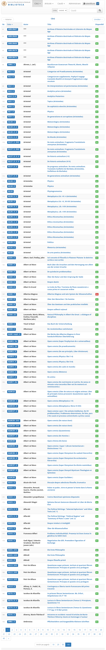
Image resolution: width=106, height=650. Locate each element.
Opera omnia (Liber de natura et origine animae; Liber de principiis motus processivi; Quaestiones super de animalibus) (69, 391)
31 (57, 631)
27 (36, 631)
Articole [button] (49, 3)
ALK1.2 (11, 557)
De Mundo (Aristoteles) (56, 136)
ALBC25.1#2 (13, 423)
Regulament (78, 647)
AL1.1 (11, 71)
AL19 (10, 190)
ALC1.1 (11, 479)
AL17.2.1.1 (13, 155)
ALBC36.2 (12, 455)
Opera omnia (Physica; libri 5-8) (60, 359)
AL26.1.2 (12, 221)
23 (14, 631)
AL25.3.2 (12, 210)
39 (100, 631)
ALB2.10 (12, 307)
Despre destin (53, 280)
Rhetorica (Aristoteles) (56, 246)
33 (68, 631)
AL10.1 (11, 121)
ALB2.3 (11, 270)
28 (41, 631)
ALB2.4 (11, 275)
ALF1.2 (11, 520)
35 (79, 631)
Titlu (49, 24)
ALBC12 (11, 389)
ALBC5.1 (12, 364)
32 (62, 631)
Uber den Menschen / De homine (60, 297)
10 (48, 626)
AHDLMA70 (12, 50)
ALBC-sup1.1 (14, 332)
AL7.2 (11, 111)
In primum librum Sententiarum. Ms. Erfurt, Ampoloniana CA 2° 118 (65, 591)
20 (101, 626)
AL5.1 (11, 101)
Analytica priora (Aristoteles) (59, 91)
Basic (101, 647)
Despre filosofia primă (56, 557)
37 (89, 631)
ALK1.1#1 (12, 547)
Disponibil (99, 24)
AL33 (10, 251)
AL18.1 (11, 180)
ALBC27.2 (12, 433)
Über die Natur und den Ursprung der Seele (65, 275)
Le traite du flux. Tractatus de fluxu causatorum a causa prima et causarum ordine (67, 286)
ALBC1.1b (12, 344)
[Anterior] (3, 626)
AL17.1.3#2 (13, 148)
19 (96, 626)
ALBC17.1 (12, 408)
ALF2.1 (11, 530)
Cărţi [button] (37, 3)
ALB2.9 (11, 302)
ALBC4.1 (12, 354)
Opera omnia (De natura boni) (59, 418)
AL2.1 (11, 86)
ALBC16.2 (12, 403)
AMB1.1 (11, 618)
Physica (50, 111)
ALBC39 (11, 474)
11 (53, 626)
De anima (51, 374)
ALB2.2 (11, 263)
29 (46, 631)
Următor (98, 19)
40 (4, 635)
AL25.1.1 (12, 195)
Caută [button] (61, 3)
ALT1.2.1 (12, 597)
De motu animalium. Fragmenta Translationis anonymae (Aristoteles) (66, 142)
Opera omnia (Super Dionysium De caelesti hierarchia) (69, 450)
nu (97, 292)
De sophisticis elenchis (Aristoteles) (61, 106)
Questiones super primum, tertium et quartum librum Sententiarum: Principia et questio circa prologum (69, 563)
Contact (87, 647)
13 (64, 626)
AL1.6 (11, 76)
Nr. (3, 24)
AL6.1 (11, 106)
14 (69, 626)
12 (58, 626)
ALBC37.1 (12, 462)
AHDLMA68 (12, 36)
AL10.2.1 (12, 126)
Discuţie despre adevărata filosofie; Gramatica (66, 479)
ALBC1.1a (12, 339)
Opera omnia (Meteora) (57, 369)
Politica (50, 241)
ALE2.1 (11, 494)
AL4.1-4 (12, 96)
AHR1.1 (11, 64)
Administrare (75, 3)
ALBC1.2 (12, 349)
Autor (26, 24)
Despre (94, 647)
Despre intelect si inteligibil (58, 520)
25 (25, 631)
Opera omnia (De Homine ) (58, 433)
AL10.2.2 (12, 131)
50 (63, 641)
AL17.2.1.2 (13, 161)
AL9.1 (11, 116)
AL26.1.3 (12, 226)
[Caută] (100, 10)
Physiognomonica (54, 190)
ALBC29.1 (12, 443)
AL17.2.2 (12, 166)
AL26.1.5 (12, 236)
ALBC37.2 (12, 467)
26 (30, 631)
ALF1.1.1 (12, 506)
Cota (10, 24)
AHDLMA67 (12, 29)
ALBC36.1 (12, 450)
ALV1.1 (11, 611)
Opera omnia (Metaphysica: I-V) (60, 398)
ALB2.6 (11, 285)
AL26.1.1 (12, 215)
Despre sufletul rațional (57, 307)
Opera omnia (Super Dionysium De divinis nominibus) (69, 462)
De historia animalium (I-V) (58, 155)
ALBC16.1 (12, 398)
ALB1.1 (11, 256)
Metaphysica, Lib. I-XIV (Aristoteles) (61, 205)
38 (94, 631)
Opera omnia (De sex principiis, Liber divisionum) (67, 349)
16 (80, 626)
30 (52, 631)
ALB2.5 (11, 280)
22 (9, 631)
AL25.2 (11, 200)
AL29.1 (11, 241)
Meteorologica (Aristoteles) (58, 121)
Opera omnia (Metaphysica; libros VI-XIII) (64, 403)
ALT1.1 (11, 590)
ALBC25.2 (12, 428)
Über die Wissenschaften (57, 525)
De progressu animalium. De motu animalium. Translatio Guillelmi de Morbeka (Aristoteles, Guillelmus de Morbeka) (66, 168)
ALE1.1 (11, 484)
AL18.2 (11, 185)
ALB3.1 (11, 322)
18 (90, 626)
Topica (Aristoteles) (55, 101)
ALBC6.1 (12, 369)
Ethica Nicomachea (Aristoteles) (60, 215)
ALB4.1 (11, 327)
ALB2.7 (11, 292)
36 (84, 631)
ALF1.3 (11, 525)
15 (74, 626)
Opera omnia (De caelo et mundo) (61, 364)
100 (68, 641)
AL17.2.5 (12, 175)
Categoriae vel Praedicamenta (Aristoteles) (65, 71)
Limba (55, 10)
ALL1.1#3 (12, 576)
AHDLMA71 (12, 57)
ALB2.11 (12, 312)
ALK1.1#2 (12, 552)
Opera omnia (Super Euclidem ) (60, 474)
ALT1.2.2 (12, 604)
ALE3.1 (11, 499)
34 (73, 631)
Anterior (7, 19)
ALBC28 (11, 438)
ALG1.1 (11, 537)
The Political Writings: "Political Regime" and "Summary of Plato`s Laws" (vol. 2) (65, 514)
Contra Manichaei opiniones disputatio (63, 494)
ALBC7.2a (12, 380)
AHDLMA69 (12, 43)
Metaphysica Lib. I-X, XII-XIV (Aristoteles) (64, 200)
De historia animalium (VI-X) (59, 161)
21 (4, 631)
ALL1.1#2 (12, 569)
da (97, 29)
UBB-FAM (45, 647)
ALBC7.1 (12, 374)
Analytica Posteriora (55, 96)
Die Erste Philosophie (56, 547)
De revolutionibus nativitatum (59, 327)
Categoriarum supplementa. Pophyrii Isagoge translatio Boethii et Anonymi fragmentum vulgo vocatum (67, 78)
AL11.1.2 (12, 136)
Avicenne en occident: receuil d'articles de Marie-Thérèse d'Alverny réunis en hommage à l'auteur (67, 612)
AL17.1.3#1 (13, 141)
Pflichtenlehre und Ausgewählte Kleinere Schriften (68, 618)
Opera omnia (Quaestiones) (58, 428)
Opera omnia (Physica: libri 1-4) (60, 354)
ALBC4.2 (12, 359)
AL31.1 (11, 246)
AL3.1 (11, 91)
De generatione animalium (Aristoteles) (63, 175)
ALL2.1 (11, 583)
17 (85, 626)
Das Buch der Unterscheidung (59, 322)
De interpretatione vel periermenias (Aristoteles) (67, 86)
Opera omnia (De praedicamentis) (61, 344)
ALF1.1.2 (12, 513)
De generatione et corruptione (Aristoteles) (65, 116)
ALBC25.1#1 (13, 418)
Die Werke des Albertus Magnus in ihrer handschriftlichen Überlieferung (63, 333)
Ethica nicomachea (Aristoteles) (60, 221)
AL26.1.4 (12, 231)
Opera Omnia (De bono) (57, 438)
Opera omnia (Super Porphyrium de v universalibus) (68, 339)
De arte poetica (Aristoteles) (59, 251)
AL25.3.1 (12, 205)
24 (20, 631)
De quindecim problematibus (59, 270)
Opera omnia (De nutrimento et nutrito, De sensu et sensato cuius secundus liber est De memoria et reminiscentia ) (68, 382)
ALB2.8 (11, 297)
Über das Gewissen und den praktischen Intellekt (67, 302)
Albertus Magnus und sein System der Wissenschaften (69, 292)
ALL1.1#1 (12, 562)
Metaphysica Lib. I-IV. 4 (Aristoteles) (62, 195)
